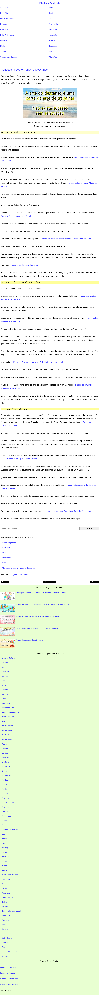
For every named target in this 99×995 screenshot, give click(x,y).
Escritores (5, 762)
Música (4, 866)
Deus (50, 19)
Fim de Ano (6, 816)
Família (4, 789)
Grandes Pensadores (10, 830)
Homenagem (6, 834)
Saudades (52, 46)
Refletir (3, 46)
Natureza (4, 40)
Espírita (4, 771)
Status (4, 933)
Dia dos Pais (7, 739)
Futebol (4, 821)
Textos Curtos (7, 938)
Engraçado (53, 24)
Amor (50, 8)
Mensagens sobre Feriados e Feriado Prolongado (69, 511)
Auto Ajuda (6, 676)
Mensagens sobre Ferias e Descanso (24, 69)
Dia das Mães (7, 730)
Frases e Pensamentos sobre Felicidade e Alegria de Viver (39, 362)
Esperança (6, 766)
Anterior (5, 582)
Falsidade (52, 29)
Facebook (4, 29)
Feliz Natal (6, 807)
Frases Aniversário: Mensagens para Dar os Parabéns (29, 631)
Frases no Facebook (8, 967)
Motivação (52, 35)
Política (51, 40)
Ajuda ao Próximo (8, 658)
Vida (50, 51)
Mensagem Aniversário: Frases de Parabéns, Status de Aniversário (34, 596)
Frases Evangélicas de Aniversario (21, 643)
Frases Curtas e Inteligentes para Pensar (19, 459)
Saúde (3, 51)
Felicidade (5, 798)
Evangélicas (6, 775)
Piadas (4, 884)
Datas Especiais (7, 19)
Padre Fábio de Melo (10, 875)
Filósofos (5, 812)
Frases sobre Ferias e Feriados (24, 265)
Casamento (6, 703)
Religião (5, 906)
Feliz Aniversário (7, 35)
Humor (4, 839)
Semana (5, 929)
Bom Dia (4, 13)
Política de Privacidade (9, 979)
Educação (5, 748)
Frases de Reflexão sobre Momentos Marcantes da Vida (66, 239)
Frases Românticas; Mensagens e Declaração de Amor (29, 619)
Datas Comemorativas (10, 712)
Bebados (5, 681)
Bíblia (4, 685)
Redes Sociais (7, 897)
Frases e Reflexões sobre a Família (16, 216)
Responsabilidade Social (11, 911)
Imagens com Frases (19, 575)
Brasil (50, 13)
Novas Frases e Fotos (9, 985)
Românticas (6, 915)
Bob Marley (6, 690)
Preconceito (6, 893)
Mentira (4, 852)
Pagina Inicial (50, 582)
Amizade (4, 8)
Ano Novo (5, 672)
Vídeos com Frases (8, 57)
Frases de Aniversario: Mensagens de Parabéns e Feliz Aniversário (34, 608)
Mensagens (6, 848)
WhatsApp (52, 57)
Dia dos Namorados (9, 735)
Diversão (5, 744)
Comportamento (8, 708)
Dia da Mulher (7, 726)
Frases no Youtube (7, 973)
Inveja (4, 843)
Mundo (4, 861)
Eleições (3, 24)
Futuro (4, 825)
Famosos (5, 793)
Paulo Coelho (7, 879)
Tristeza (5, 943)
